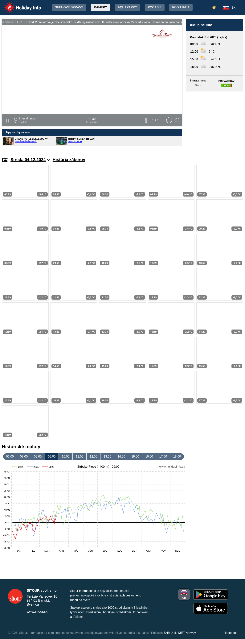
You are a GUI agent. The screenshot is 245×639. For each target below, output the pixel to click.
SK (233, 7)
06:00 (10, 456)
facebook (231, 632)
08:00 (38, 456)
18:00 (177, 456)
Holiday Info (19, 5)
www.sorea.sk (75, 141)
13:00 (107, 456)
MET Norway (187, 632)
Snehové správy (69, 7)
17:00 (163, 456)
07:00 (24, 456)
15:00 (135, 456)
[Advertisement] (214, 120)
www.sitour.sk (37, 611)
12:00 (93, 456)
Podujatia (181, 7)
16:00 (149, 456)
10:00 (65, 456)
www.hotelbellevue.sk (26, 141)
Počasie (154, 7)
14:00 (121, 456)
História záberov (69, 159)
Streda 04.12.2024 (30, 159)
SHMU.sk (170, 632)
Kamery (100, 7)
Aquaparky (127, 7)
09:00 (51, 456)
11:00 (79, 456)
